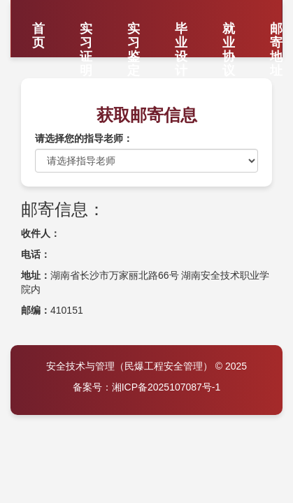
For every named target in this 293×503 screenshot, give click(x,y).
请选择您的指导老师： (84, 138)
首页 (38, 34)
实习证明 (86, 34)
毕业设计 (181, 34)
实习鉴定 (133, 34)
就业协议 (228, 34)
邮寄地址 (276, 34)
